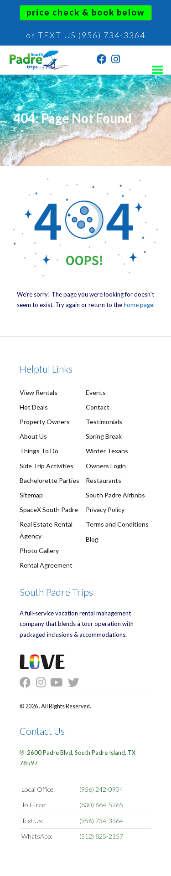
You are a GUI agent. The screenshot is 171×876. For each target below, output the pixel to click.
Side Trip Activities (46, 466)
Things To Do (39, 451)
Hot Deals (34, 407)
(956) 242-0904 (101, 789)
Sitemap (31, 495)
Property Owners (45, 421)
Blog (92, 539)
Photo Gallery (39, 550)
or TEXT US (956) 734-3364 (85, 35)
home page (138, 304)
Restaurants (103, 480)
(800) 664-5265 (101, 805)
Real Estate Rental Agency (46, 529)
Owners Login (106, 466)
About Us (33, 436)
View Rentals (38, 392)
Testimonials (104, 421)
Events (96, 392)
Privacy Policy (105, 509)
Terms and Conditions (117, 524)
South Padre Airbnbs (115, 495)
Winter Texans (107, 451)
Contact (97, 407)
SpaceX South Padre (49, 509)
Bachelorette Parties (49, 480)
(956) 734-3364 (101, 821)
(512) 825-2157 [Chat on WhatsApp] (101, 836)
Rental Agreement (46, 565)
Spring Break (104, 436)
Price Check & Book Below (85, 12)
